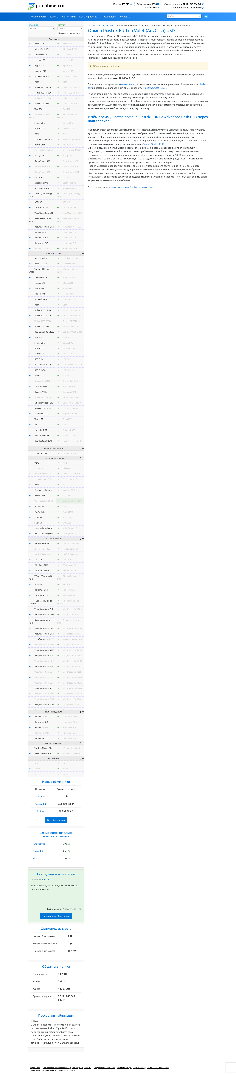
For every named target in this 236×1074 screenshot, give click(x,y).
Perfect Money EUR (42, 479)
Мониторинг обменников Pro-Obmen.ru (47, 1070)
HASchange (39, 843)
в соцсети (124, 187)
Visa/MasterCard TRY (43, 666)
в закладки (114, 187)
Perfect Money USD (42, 474)
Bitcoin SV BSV (40, 264)
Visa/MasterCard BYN (44, 645)
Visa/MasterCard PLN (43, 677)
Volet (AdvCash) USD (154, 87)
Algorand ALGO (41, 414)
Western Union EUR (42, 753)
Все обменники (56, 820)
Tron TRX (38, 109)
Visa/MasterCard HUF (44, 661)
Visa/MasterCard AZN (44, 705)
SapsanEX (38, 851)
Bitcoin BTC (39, 44)
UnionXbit (40, 804)
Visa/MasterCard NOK (44, 694)
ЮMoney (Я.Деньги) (43, 139)
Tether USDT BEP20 (42, 98)
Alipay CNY (39, 155)
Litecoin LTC (39, 60)
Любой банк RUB (42, 166)
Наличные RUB (41, 238)
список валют (127, 84)
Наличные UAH (41, 248)
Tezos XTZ (38, 419)
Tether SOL (39, 354)
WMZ (36, 134)
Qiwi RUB (38, 468)
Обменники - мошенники (158, 1068)
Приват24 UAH (41, 590)
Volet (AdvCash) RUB (43, 528)
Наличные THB (41, 738)
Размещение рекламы (81, 1068)
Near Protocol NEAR (43, 441)
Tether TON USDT (42, 104)
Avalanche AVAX (41, 435)
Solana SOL (39, 123)
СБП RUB (38, 177)
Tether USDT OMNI (42, 397)
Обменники (69, 16)
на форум (135, 187)
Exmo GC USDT (41, 453)
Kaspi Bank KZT (41, 207)
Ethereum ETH (40, 55)
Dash (36, 82)
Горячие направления (69, 33)
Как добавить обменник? (104, 1068)
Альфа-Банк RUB (42, 188)
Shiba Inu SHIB (40, 386)
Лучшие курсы (38, 16)
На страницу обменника (56, 916)
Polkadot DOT (40, 430)
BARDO (46, 879)
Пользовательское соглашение (56, 1068)
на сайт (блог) (148, 187)
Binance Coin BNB (42, 381)
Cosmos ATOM (40, 392)
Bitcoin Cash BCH (41, 49)
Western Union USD (43, 748)
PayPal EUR (39, 512)
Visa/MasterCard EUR (43, 609)
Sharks (36, 858)
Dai (35, 425)
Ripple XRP (39, 65)
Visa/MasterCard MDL (44, 656)
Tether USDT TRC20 (42, 93)
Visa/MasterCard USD (44, 213)
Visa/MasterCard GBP (44, 628)
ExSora (40, 811)
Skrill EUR (38, 523)
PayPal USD (39, 145)
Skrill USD (38, 517)
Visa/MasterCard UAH (44, 227)
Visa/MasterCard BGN (44, 699)
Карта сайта (35, 1068)
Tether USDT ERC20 (42, 87)
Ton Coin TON (40, 128)
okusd (37, 769)
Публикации (109, 16)
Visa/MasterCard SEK (43, 672)
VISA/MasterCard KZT (44, 639)
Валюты (54, 16)
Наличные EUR (41, 243)
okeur (37, 774)
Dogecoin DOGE (41, 76)
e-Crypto (40, 796)
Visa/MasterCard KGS (43, 688)
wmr (36, 763)
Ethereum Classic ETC (43, 403)
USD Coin (38, 359)
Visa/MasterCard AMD (44, 650)
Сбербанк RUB (41, 183)
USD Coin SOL (40, 370)
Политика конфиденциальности (130, 1068)
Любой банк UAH (42, 172)
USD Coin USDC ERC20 (44, 332)
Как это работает (88, 16)
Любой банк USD (42, 161)
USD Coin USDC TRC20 (44, 365)
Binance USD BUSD (42, 408)
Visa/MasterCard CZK (43, 683)
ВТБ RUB (38, 202)
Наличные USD (41, 232)
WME (36, 463)
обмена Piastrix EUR (152, 144)
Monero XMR (40, 71)
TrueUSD (38, 375)
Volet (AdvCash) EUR (43, 534)
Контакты (125, 16)
